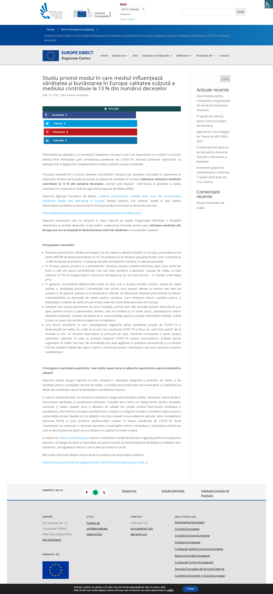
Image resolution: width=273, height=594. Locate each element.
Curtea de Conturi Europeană (194, 537)
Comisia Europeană (187, 517)
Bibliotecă (183, 55)
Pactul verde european (74, 412)
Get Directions (51, 514)
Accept (190, 588)
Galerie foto (94, 508)
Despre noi (118, 55)
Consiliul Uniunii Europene (192, 510)
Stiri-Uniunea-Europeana (77, 29)
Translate (127, 19)
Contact (224, 55)
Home (104, 55)
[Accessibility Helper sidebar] (269, 4)
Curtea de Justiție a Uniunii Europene (199, 523)
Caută (225, 78)
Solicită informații (173, 465)
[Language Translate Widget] (132, 9)
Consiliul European (187, 503)
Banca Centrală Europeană (192, 530)
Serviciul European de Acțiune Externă (199, 543)
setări (169, 590)
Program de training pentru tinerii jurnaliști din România (211, 120)
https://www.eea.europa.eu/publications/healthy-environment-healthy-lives (91, 187)
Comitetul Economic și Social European (200, 550)
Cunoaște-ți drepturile (155, 55)
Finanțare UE (204, 55)
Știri (135, 55)
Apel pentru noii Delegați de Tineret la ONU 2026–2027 (213, 136)
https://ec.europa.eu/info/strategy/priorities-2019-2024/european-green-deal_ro (95, 437)
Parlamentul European (189, 497)
